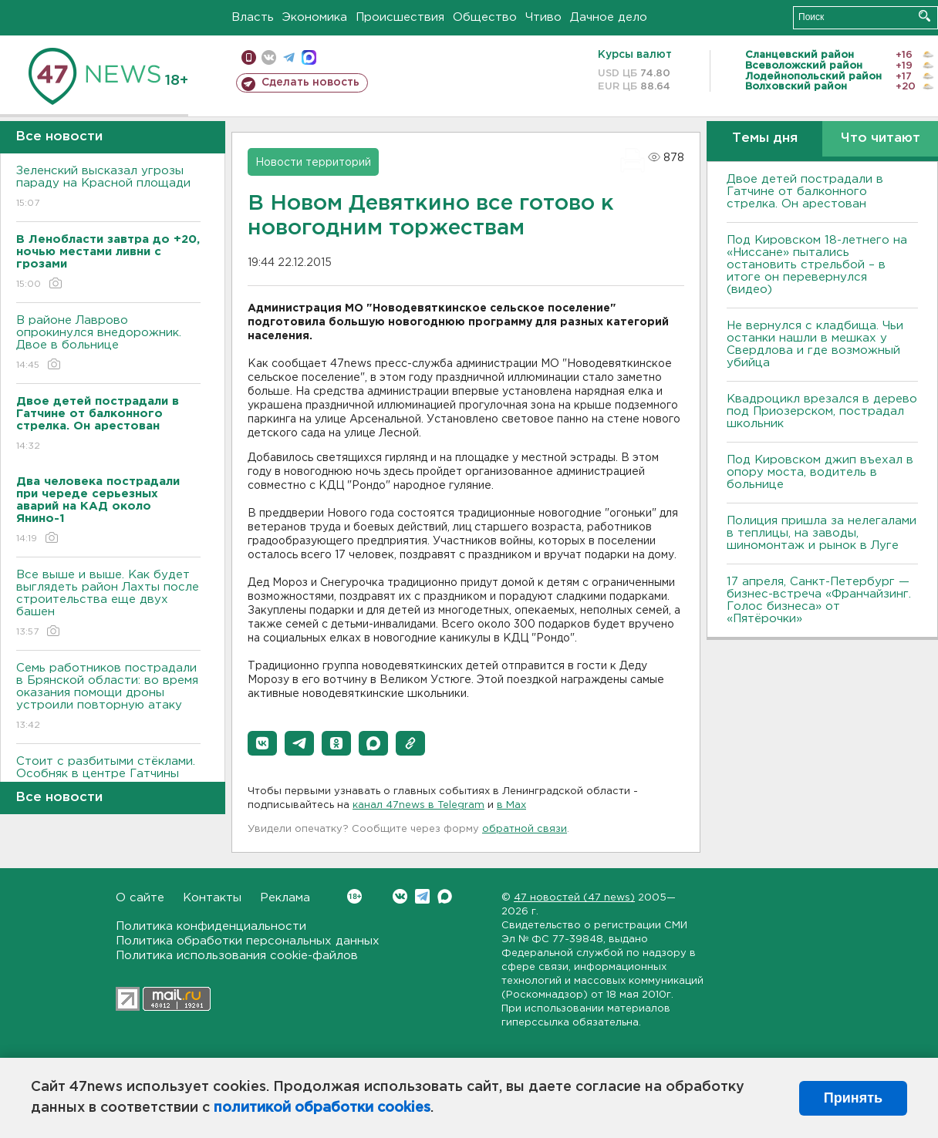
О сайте (140, 898)
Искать (924, 16)
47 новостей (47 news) (574, 898)
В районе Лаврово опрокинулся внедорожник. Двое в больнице (108, 343)
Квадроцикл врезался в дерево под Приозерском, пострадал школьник (822, 411)
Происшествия (400, 17)
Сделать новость (310, 82)
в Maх (511, 805)
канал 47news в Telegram (418, 805)
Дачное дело (608, 17)
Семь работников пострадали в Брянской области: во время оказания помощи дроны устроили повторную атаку (108, 697)
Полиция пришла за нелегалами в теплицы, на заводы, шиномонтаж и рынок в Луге (821, 533)
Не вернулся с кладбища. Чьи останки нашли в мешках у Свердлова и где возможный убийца (815, 344)
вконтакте (268, 57)
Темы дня (765, 138)
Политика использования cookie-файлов (237, 956)
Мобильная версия (248, 57)
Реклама (285, 898)
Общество (485, 17)
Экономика (314, 17)
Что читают (880, 138)
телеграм (289, 57)
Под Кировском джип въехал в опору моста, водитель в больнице (820, 472)
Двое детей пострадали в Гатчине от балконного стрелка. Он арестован (805, 191)
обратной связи (524, 829)
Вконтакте (354, 896)
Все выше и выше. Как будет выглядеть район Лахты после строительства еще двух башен (108, 604)
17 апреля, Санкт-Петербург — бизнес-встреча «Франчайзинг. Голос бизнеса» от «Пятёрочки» (819, 600)
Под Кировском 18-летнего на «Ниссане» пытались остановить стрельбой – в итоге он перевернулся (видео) (817, 265)
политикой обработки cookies (322, 1108)
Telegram (422, 896)
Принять (853, 1098)
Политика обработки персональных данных (248, 941)
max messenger (309, 57)
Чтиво (543, 17)
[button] (262, 743)
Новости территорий (313, 162)
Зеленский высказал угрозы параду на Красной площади (108, 188)
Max (444, 896)
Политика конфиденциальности (211, 926)
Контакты (212, 898)
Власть (252, 17)
